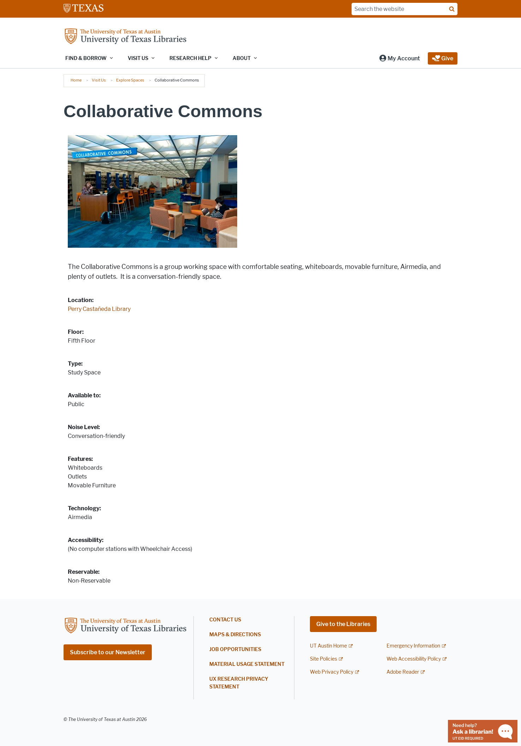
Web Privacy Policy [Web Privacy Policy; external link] (331, 672)
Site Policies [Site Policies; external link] (323, 659)
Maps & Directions (235, 635)
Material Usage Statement (247, 664)
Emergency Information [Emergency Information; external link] (413, 646)
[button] (399, 58)
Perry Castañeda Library (99, 309)
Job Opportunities (235, 649)
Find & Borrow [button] (86, 58)
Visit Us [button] (138, 58)
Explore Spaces (130, 80)
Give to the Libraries (343, 624)
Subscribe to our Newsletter (107, 652)
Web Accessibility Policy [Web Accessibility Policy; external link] (414, 659)
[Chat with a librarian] (482, 730)
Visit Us (99, 80)
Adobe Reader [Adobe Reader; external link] (403, 672)
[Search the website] (404, 9)
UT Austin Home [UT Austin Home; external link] (328, 646)
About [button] (242, 58)
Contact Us (225, 620)
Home (76, 80)
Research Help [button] (190, 58)
